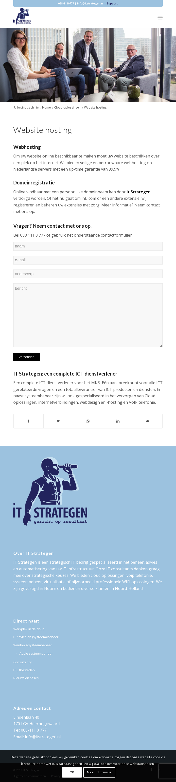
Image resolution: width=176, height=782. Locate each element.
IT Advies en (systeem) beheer (35, 637)
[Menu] (160, 17)
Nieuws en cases (26, 678)
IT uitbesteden (24, 670)
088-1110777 (66, 3)
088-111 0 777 (34, 730)
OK (72, 772)
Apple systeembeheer (36, 653)
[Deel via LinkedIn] (118, 421)
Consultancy (22, 662)
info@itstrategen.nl (90, 3)
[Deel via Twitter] (58, 421)
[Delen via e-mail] (147, 421)
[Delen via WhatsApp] (88, 421)
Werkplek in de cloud (29, 629)
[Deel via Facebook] (28, 421)
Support (112, 3)
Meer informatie (99, 772)
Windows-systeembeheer (32, 645)
